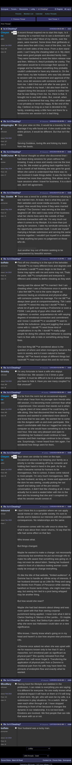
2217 (69, 29)
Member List (28, 14)
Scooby (44, 392)
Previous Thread (18, 19)
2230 (69, 259)
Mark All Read (17, 760)
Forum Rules (6, 760)
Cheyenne (44, 121)
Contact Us (47, 760)
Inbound (44, 680)
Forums (14, 9)
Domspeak (5, 9)
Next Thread (54, 19)
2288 (69, 724)
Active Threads (50, 14)
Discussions (23, 9)
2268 (69, 506)
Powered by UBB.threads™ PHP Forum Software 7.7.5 (36, 764)
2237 (69, 392)
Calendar (39, 14)
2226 (69, 152)
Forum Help (57, 760)
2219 (69, 121)
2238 (69, 452)
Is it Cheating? (10, 29)
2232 (69, 367)
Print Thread (5, 24)
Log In (67, 9)
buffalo (45, 453)
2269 (69, 680)
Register (59, 9)
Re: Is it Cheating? (12, 121)
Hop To (24, 748)
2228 (69, 193)
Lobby (33, 9)
